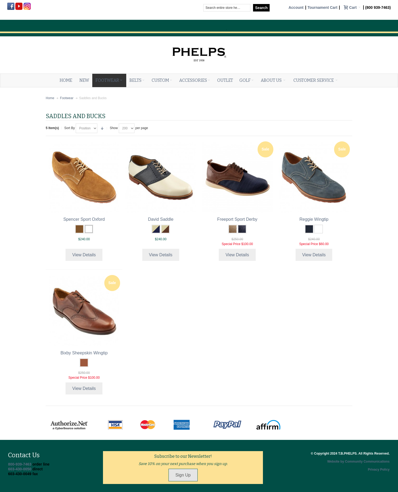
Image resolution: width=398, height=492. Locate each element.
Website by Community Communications (358, 461)
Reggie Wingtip (313, 219)
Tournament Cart (323, 8)
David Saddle (160, 219)
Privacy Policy (378, 469)
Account (296, 8)
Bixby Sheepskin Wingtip (84, 353)
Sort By (69, 128)
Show (114, 128)
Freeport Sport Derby (237, 219)
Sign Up (183, 475)
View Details (84, 255)
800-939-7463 (19, 464)
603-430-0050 (19, 469)
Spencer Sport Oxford (84, 219)
